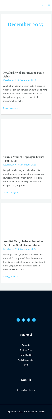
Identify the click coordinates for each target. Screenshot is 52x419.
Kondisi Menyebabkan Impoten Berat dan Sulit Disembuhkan (23, 243)
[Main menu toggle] (49, 5)
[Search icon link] (42, 5)
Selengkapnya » (10, 107)
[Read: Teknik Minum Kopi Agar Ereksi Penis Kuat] (26, 136)
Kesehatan (8, 80)
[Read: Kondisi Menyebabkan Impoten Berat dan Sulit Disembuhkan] (26, 220)
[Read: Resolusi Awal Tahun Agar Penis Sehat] (26, 52)
